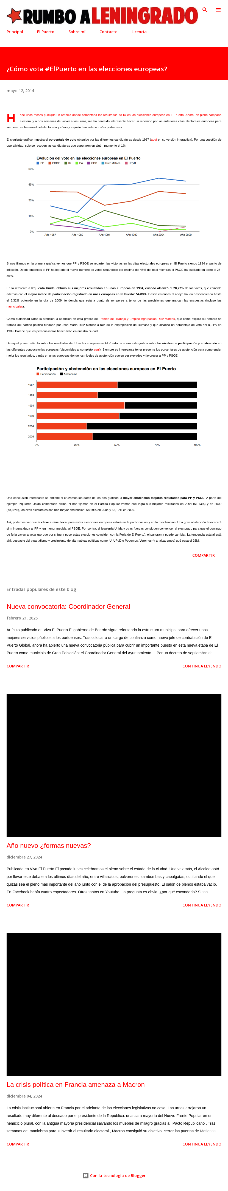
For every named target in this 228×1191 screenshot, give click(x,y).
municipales (15, 306)
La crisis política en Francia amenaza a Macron (76, 1084)
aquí (154, 139)
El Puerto (45, 31)
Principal (15, 31)
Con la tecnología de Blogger (114, 1175)
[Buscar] (205, 10)
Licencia (139, 31)
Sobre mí (76, 31)
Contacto (108, 31)
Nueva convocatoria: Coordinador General (68, 606)
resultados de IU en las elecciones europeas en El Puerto (143, 114)
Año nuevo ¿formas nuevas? (49, 845)
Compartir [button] (203, 555)
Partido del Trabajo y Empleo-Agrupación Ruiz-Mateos (137, 318)
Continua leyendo (201, 666)
